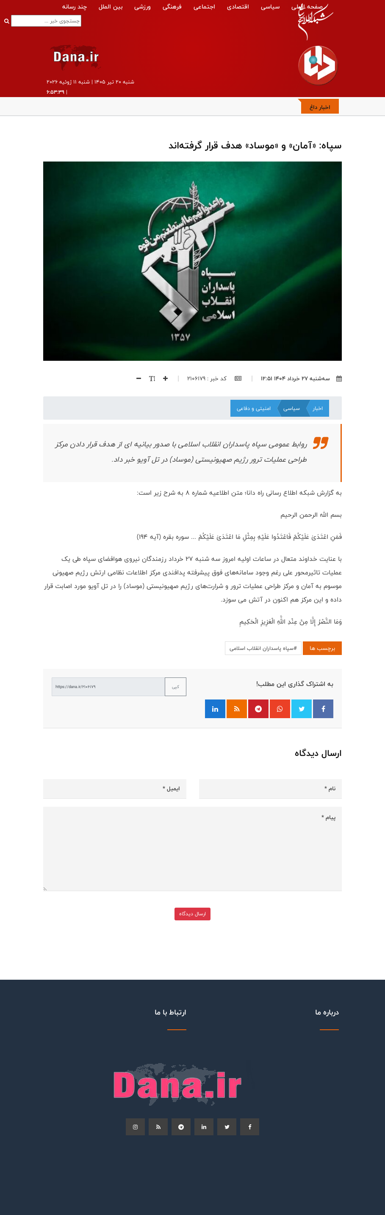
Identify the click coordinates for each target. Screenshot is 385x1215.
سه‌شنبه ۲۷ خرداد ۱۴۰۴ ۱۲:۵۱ (301, 378)
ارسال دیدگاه (192, 913)
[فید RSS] (237, 708)
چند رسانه (74, 6)
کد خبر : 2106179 (214, 378)
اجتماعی (204, 6)
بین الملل (110, 6)
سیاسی (270, 6)
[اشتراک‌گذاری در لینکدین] (215, 708)
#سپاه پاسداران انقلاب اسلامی (263, 648)
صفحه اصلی (307, 6)
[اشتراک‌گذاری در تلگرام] (258, 708)
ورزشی (142, 6)
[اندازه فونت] (148, 378)
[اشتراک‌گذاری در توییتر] (301, 708)
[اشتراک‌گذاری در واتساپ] (280, 708)
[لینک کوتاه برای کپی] (108, 686)
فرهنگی (172, 6)
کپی (175, 686)
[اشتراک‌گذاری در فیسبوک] (323, 708)
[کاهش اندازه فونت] (135, 378)
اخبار (318, 408)
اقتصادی (238, 6)
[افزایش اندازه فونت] (161, 378)
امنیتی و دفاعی (254, 408)
